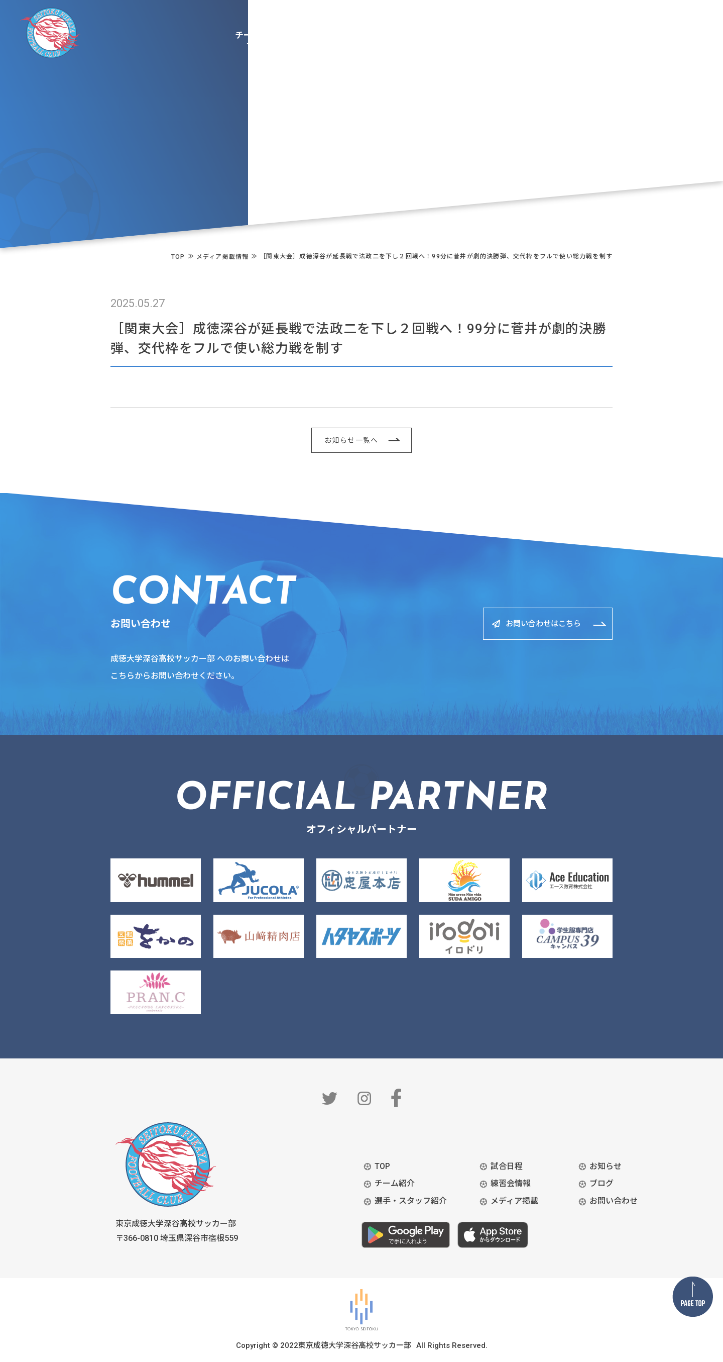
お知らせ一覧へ (351, 440)
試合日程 (507, 1166)
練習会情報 (511, 1183)
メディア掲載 (514, 1201)
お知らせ (605, 1166)
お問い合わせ (613, 1201)
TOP (382, 1166)
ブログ (601, 1183)
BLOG (690, 15)
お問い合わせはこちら (537, 623)
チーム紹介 (395, 1183)
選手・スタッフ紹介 (411, 1201)
